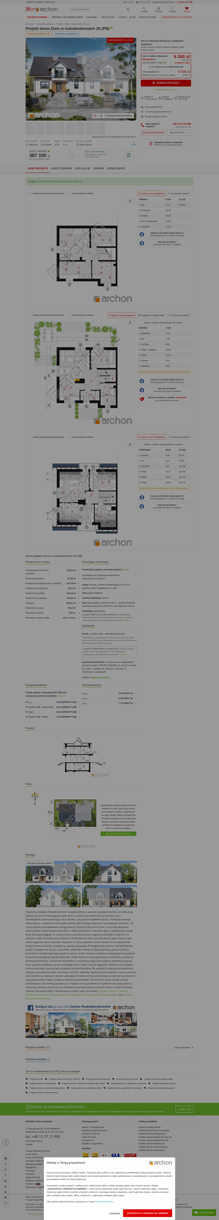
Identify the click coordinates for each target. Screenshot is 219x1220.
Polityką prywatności (104, 1201)
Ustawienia (114, 1213)
